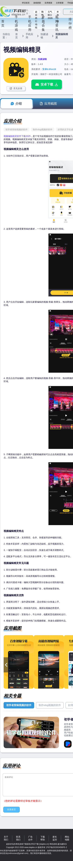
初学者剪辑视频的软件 (17, 129)
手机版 (70, 3)
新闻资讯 (57, 23)
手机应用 (30, 23)
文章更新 (60, 3)
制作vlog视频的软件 (42, 129)
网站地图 (67, 838)
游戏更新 (37, 3)
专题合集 (43, 23)
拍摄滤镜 (44, 36)
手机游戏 (16, 23)
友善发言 (11, 809)
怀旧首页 (26, 3)
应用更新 (48, 3)
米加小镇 (58, 12)
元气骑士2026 (50, 12)
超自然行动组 (36, 12)
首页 (2, 23)
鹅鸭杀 (42, 12)
